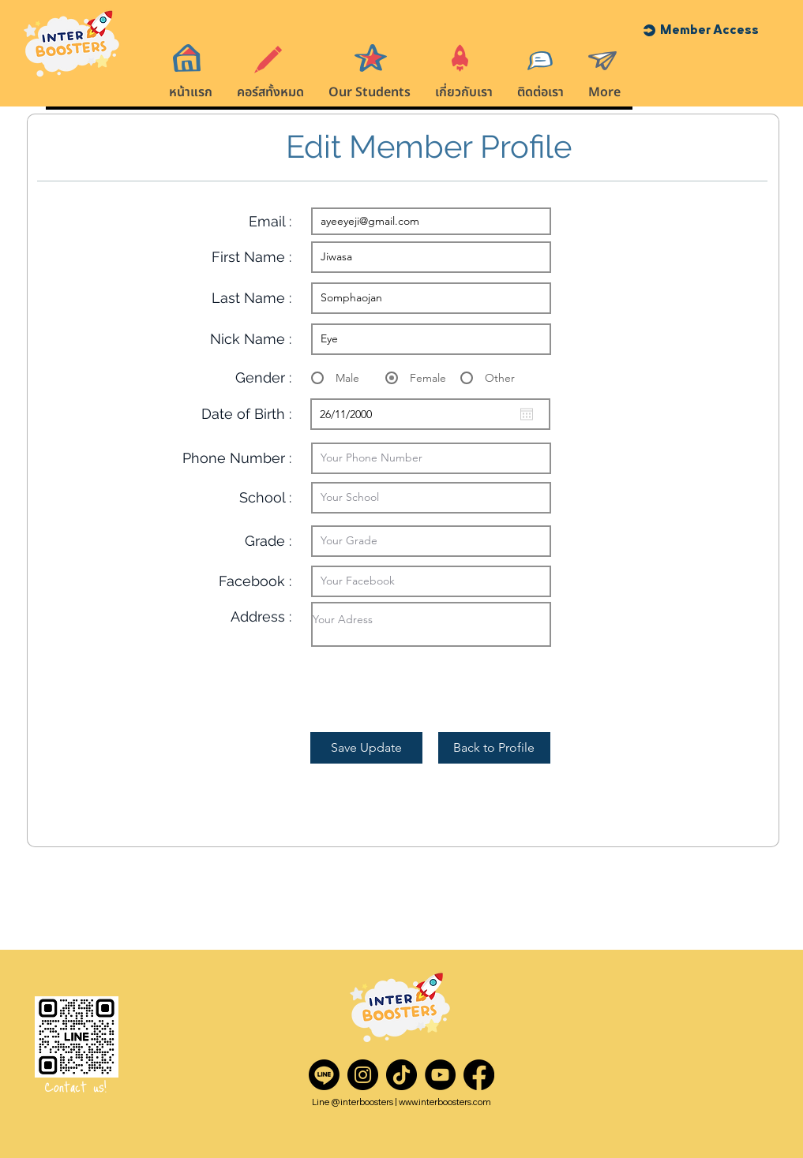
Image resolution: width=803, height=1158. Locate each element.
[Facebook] (478, 1074)
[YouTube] (440, 1074)
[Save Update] (366, 748)
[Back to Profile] (494, 748)
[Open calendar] (526, 414)
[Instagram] (362, 1074)
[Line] (324, 1074)
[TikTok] (401, 1074)
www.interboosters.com (445, 1102)
